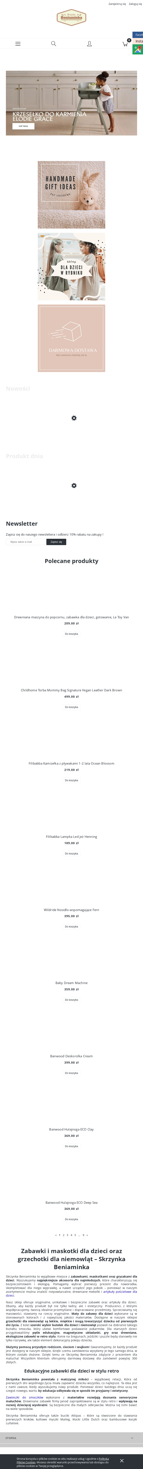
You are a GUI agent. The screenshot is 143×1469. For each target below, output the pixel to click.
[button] (18, 43)
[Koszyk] (125, 43)
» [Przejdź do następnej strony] (87, 1235)
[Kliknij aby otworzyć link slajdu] (71, 103)
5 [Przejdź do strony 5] (75, 1235)
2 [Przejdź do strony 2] (63, 1235)
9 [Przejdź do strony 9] (83, 1235)
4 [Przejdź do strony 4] (71, 1235)
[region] (71, 103)
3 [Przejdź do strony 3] (67, 1235)
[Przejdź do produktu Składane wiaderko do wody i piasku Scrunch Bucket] (71, 500)
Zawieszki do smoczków (24, 1397)
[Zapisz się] (56, 542)
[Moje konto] (89, 44)
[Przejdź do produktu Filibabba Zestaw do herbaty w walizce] (71, 432)
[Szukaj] (53, 43)
